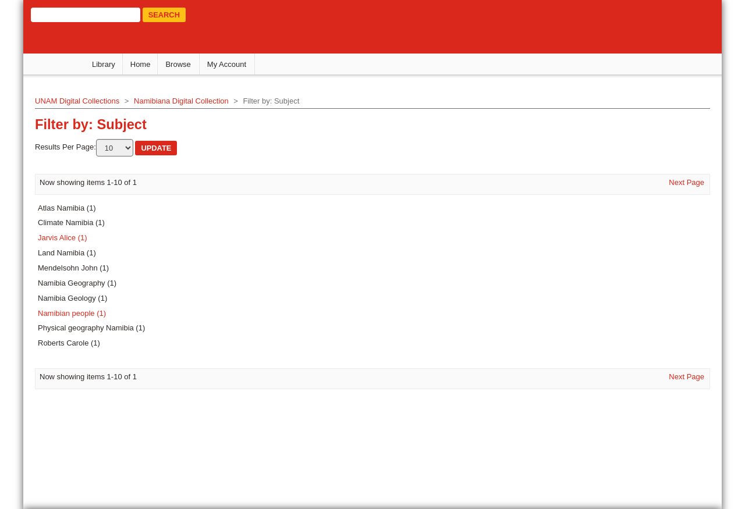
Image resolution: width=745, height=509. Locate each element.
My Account (226, 64)
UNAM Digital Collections (77, 101)
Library (103, 64)
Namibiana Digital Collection (181, 101)
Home (140, 64)
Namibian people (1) (72, 313)
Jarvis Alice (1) (62, 237)
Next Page (686, 182)
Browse (177, 64)
